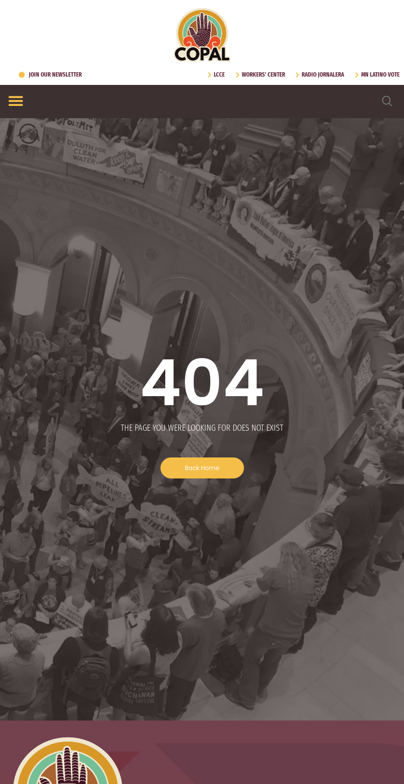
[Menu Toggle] (16, 101)
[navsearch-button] (387, 101)
